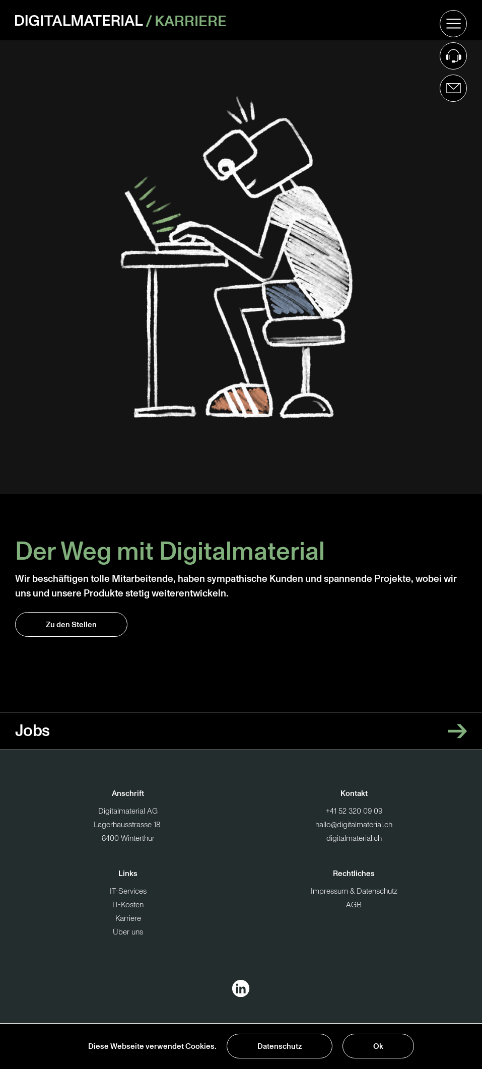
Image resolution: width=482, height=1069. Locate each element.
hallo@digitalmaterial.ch (353, 825)
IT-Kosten (128, 905)
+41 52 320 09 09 (354, 811)
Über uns (128, 932)
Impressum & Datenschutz (354, 891)
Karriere (191, 20)
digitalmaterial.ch (354, 838)
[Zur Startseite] (80, 20)
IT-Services (128, 891)
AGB (354, 905)
